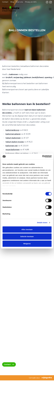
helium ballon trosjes (15, 142)
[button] (10, 9)
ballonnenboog (12, 130)
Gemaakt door (40, 378)
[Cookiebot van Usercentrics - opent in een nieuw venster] (42, 156)
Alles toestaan (27, 229)
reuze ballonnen (13, 150)
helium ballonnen (13, 138)
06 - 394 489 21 (10, 314)
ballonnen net (12, 146)
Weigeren (27, 244)
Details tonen (42, 222)
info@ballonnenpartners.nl (15, 308)
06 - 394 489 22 (11, 319)
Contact (5, 2)
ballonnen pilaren (13, 134)
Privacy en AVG (31, 2)
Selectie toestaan (27, 236)
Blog (12, 2)
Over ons (19, 2)
